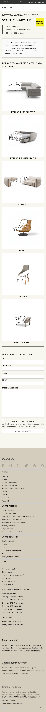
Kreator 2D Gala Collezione (12, 612)
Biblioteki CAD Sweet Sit (11, 606)
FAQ (3, 553)
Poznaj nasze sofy (8, 510)
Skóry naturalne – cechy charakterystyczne (18, 516)
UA (38, 2)
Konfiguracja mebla (9, 513)
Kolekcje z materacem (10, 485)
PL (29, 2)
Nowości (5, 476)
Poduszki (5, 501)
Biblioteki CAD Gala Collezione (13, 600)
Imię (4, 358)
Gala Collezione (8, 14)
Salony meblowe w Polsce (11, 621)
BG (43, 2)
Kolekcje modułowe (9, 482)
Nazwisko (7, 365)
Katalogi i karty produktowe (12, 597)
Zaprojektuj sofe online (11, 556)
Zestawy (5, 479)
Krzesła (5, 495)
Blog (3, 547)
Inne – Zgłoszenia (8, 584)
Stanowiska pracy (8, 572)
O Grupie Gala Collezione (11, 550)
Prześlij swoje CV (8, 581)
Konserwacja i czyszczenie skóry (14, 522)
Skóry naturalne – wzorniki (12, 519)
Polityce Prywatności (26, 427)
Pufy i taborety (7, 498)
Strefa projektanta (9, 594)
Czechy (4, 16)
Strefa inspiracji (8, 541)
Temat (5, 380)
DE (40, 2)
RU (35, 2)
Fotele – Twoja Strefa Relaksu (13, 488)
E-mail (5, 373)
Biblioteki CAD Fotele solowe (13, 603)
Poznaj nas (6, 566)
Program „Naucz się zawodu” (13, 575)
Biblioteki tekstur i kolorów (12, 609)
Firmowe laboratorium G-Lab (13, 532)
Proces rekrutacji (8, 569)
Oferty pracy (7, 578)
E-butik (5, 544)
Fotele (4, 492)
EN (32, 2)
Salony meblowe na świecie (27, 14)
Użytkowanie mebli (9, 529)
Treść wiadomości (10, 388)
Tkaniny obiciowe (8, 526)
